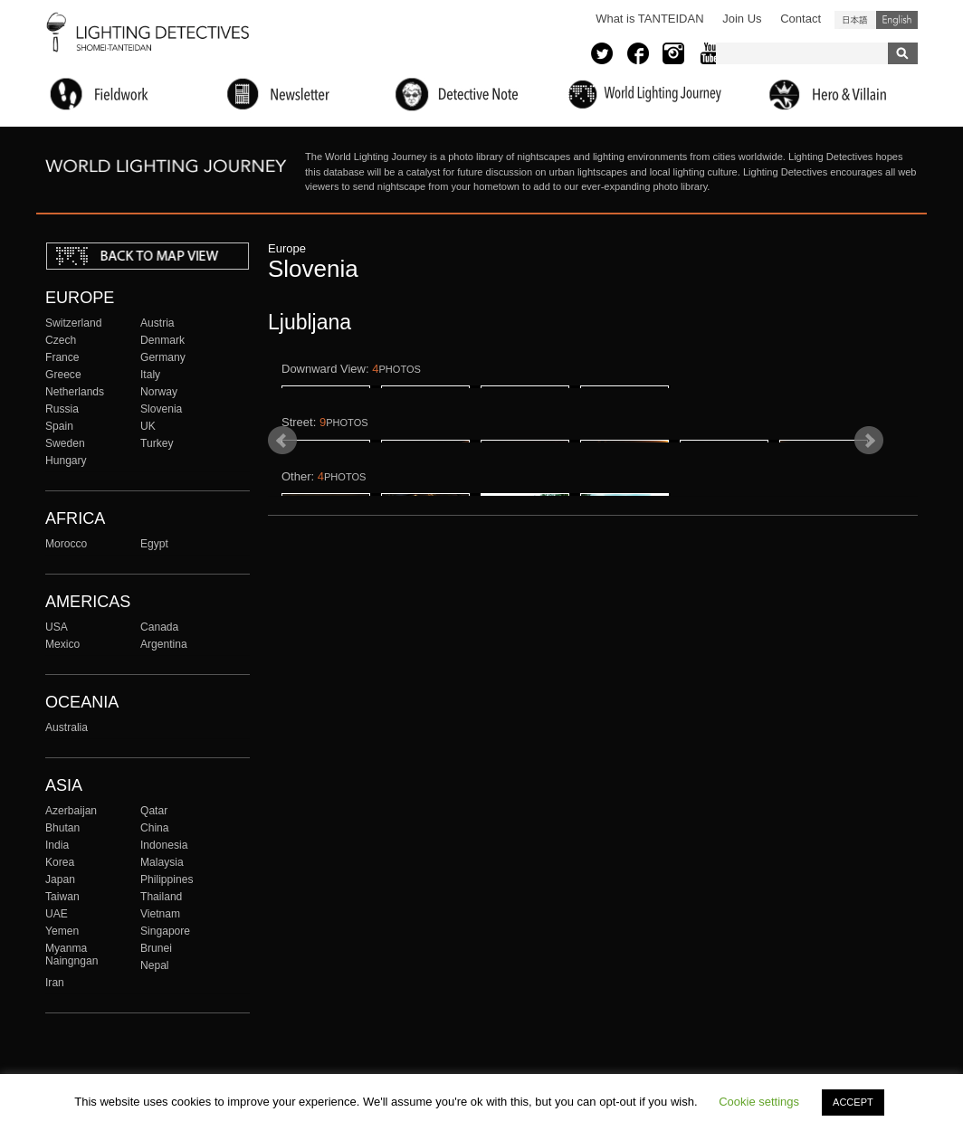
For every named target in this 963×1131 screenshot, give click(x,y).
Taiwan (62, 896)
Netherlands (74, 391)
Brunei (156, 948)
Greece (63, 374)
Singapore (165, 931)
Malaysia (162, 862)
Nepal (154, 965)
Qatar (153, 810)
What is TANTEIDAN (649, 18)
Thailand (161, 896)
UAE (56, 914)
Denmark (162, 340)
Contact (800, 18)
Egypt (154, 543)
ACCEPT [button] (853, 1102)
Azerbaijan (71, 810)
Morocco (66, 543)
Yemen (62, 931)
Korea (59, 862)
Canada (159, 627)
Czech (60, 340)
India (57, 845)
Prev (282, 570)
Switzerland (73, 323)
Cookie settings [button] (759, 1101)
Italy (150, 374)
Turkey (156, 443)
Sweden (65, 443)
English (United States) (897, 20)
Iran (54, 982)
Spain (59, 426)
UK (148, 426)
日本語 (855, 20)
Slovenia (161, 409)
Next (868, 570)
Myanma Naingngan (71, 954)
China (154, 828)
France (62, 357)
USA (56, 627)
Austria (157, 323)
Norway (158, 391)
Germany (163, 357)
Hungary (66, 460)
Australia (66, 727)
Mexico (62, 644)
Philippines (166, 879)
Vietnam (160, 914)
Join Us (741, 18)
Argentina (163, 644)
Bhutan (62, 828)
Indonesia (163, 845)
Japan (60, 879)
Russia (62, 409)
